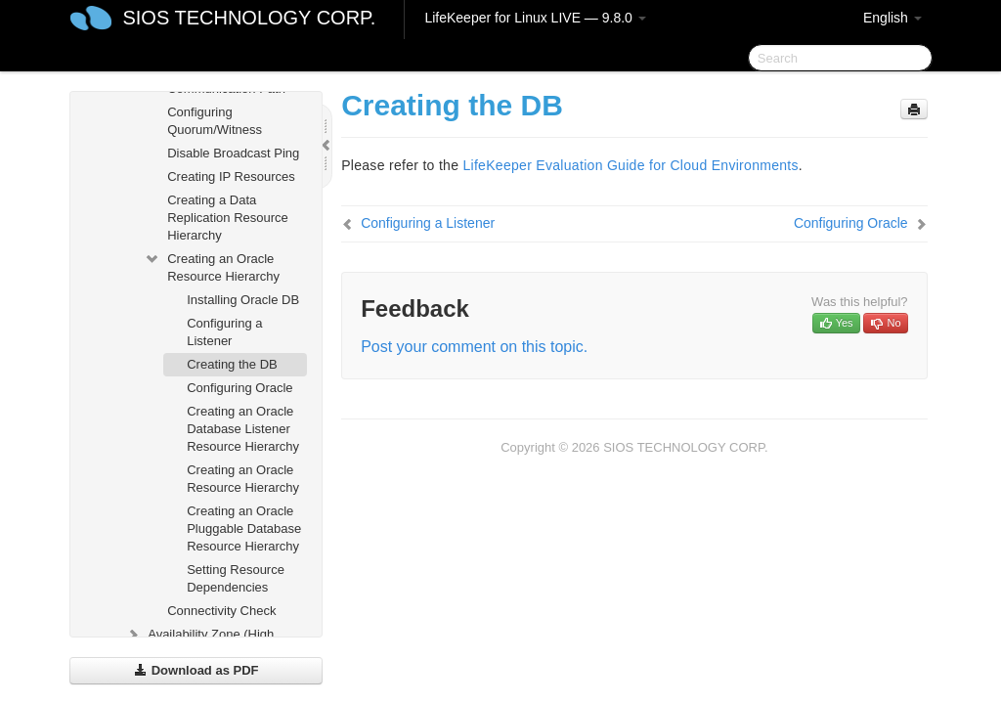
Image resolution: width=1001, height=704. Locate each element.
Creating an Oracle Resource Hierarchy (212, 265)
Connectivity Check (221, 610)
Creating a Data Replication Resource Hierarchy (227, 217)
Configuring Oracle (239, 387)
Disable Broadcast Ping (233, 153)
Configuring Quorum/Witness (214, 121)
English (892, 17)
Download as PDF (196, 670)
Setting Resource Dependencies (235, 578)
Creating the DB (232, 364)
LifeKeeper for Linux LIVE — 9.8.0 (534, 17)
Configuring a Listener (224, 332)
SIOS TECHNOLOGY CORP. (248, 17)
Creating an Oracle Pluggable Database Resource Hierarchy (244, 528)
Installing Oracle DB (243, 299)
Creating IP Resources (231, 176)
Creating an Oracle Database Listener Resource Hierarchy (243, 429)
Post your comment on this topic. (474, 346)
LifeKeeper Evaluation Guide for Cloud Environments (630, 165)
